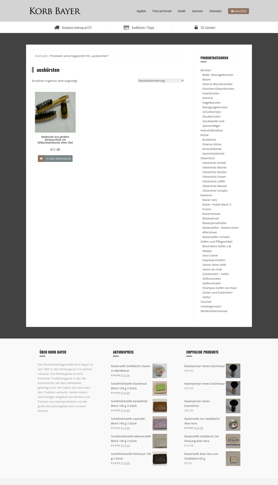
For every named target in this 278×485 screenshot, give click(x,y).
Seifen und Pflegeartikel (216, 241)
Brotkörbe (209, 139)
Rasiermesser (212, 214)
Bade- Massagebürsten (218, 75)
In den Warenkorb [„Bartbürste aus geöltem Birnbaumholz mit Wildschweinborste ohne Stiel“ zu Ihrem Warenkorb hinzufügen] (58, 158)
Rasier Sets (210, 200)
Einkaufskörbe (212, 149)
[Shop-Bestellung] (161, 80)
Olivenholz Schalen (215, 190)
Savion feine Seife (214, 265)
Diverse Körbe (212, 144)
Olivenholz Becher (215, 167)
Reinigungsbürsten (215, 107)
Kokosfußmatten (212, 130)
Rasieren (206, 195)
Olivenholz (208, 158)
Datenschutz (215, 11)
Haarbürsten (211, 93)
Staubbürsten (212, 116)
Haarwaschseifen (214, 260)
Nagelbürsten (212, 102)
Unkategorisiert (211, 306)
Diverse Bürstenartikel (217, 84)
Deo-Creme (210, 255)
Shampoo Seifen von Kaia (220, 288)
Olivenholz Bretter (215, 172)
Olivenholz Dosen (214, 177)
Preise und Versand (162, 11)
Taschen (206, 302)
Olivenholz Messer (215, 186)
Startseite (41, 56)
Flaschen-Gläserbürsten (218, 89)
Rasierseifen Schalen (216, 237)
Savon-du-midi (212, 269)
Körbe (205, 135)
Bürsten (206, 70)
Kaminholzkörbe (214, 153)
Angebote (141, 11)
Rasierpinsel (211, 218)
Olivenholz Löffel (214, 181)
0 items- (239, 11)
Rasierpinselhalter (215, 223)
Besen (207, 79)
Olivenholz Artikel (214, 163)
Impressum (197, 11)
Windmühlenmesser (214, 311)
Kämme (208, 98)
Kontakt (182, 11)
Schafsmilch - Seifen (216, 274)
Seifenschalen (212, 278)
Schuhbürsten (212, 112)
